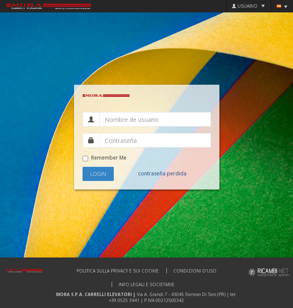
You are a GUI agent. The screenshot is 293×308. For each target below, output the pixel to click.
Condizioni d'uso (194, 270)
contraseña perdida (162, 173)
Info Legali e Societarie (146, 284)
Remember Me (105, 157)
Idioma (281, 6)
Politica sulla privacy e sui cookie (118, 270)
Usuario (248, 6)
